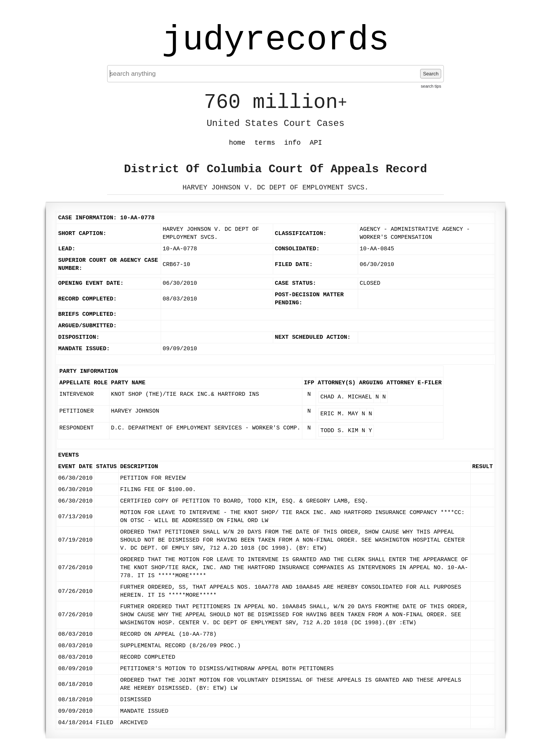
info (292, 143)
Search (431, 74)
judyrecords (275, 40)
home (237, 143)
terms (264, 143)
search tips (431, 86)
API (316, 143)
